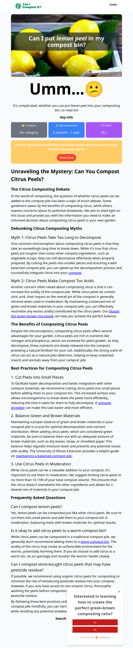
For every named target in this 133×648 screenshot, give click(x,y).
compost (75, 273)
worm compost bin (95, 541)
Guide (113, 4)
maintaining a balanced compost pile (44, 456)
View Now (66, 158)
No (95, 629)
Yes (95, 622)
